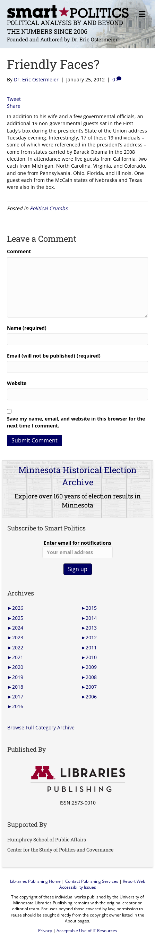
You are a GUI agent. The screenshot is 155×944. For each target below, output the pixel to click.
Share (13, 106)
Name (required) (26, 328)
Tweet (14, 99)
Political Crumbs (49, 208)
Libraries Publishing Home (35, 881)
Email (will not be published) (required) (54, 355)
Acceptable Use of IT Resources (87, 931)
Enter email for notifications (77, 548)
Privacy (45, 931)
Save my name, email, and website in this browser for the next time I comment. (76, 422)
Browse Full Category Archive (41, 727)
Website (16, 383)
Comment (19, 251)
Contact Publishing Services (91, 881)
